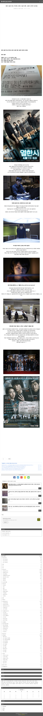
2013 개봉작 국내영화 (9, 463)
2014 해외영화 (22, 642)
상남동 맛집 (36, 683)
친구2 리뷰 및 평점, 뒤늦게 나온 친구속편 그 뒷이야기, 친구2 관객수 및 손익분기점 (13, 467)
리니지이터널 (22, 629)
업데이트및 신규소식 (22, 605)
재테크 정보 (22, 589)
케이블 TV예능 (22, 659)
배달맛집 (22, 580)
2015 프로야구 (22, 559)
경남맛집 (22, 578)
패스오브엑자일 (22, 625)
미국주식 (22, 585)
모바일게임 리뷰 (21, 601)
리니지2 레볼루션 (22, 615)
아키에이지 (22, 631)
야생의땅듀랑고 (22, 614)
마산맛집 (24, 682)
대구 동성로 (4, 682)
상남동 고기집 (4, 683)
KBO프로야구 (21, 557)
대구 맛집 (28, 682)
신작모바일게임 (22, 602)
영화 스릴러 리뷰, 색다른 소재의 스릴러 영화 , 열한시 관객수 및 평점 (21, 6)
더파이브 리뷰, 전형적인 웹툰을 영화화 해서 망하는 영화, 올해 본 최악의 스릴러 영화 (13, 466)
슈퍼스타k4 (22, 661)
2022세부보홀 (21, 582)
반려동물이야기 (21, 666)
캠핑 (21, 597)
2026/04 (21, 689)
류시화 (20, 713)
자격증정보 (22, 592)
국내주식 (22, 595)
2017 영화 (22, 647)
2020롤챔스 (21, 622)
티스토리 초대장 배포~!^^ (6, 533)
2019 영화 (22, 651)
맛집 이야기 (21, 569)
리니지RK (22, 617)
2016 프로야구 (22, 560)
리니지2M (22, 612)
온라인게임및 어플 (21, 623)
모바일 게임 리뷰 (22, 604)
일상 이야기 (21, 633)
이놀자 (17, 682)
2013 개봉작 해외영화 (22, 639)
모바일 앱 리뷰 (22, 628)
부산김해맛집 (22, 574)
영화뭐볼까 (3, 463)
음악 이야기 (22, 662)
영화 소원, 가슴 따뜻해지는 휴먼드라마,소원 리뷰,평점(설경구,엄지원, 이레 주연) (12, 468)
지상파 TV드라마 (22, 655)
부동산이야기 (22, 594)
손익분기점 (27, 683)
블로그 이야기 (21, 664)
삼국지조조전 (22, 618)
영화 (17, 683)
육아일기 (21, 599)
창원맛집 (36, 682)
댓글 (2, 514)
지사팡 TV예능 (22, 656)
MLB (21, 564)
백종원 (20, 683)
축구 (21, 566)
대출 (22, 588)
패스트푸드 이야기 (22, 577)
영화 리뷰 (20, 682)
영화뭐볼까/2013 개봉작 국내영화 (18, 8)
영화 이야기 (22, 636)
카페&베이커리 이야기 (22, 575)
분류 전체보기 (21, 556)
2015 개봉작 (22, 644)
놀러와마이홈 (22, 620)
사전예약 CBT (22, 607)
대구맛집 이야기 (22, 571)
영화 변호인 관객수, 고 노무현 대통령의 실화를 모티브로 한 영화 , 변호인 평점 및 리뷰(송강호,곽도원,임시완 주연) (17, 465)
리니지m (23, 683)
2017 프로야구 (22, 562)
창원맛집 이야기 (22, 572)
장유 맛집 (32, 682)
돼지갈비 (31, 683)
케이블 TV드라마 (22, 658)
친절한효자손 (23, 714)
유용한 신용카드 (22, 591)
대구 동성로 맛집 (9, 682)
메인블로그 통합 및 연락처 (6, 531)
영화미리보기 (22, 648)
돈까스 (14, 682)
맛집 (8, 683)
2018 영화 (22, 650)
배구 (21, 567)
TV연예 (21, 653)
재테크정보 (21, 583)
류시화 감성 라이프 (6, 1)
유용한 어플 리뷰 (22, 626)
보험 (22, 586)
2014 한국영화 (22, 641)
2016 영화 (22, 645)
